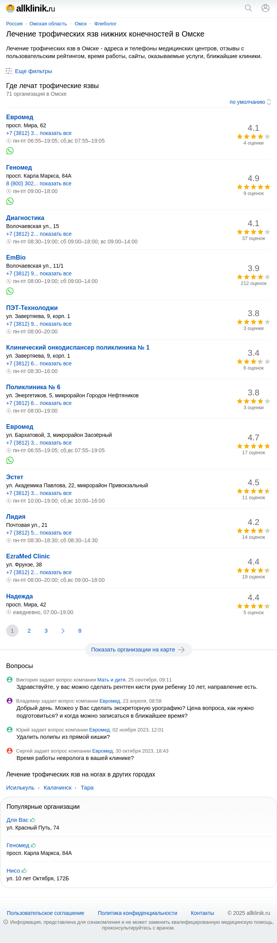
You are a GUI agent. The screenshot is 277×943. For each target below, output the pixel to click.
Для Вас (17, 819)
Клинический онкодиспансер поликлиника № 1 (77, 347)
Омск (80, 24)
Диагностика (25, 218)
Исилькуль (20, 787)
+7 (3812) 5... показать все (39, 533)
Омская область (48, 24)
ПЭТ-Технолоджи (32, 308)
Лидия (15, 516)
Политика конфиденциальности (137, 913)
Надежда (19, 596)
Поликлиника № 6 (33, 387)
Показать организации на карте (138, 649)
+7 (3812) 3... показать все (39, 133)
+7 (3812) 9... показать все (39, 273)
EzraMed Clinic (28, 556)
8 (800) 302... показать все (38, 183)
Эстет (14, 477)
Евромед (19, 117)
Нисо (13, 870)
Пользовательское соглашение (46, 913)
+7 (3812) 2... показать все (39, 234)
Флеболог (105, 24)
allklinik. (30, 8)
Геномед (19, 167)
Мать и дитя (112, 680)
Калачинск (57, 787)
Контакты (202, 913)
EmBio (16, 257)
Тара (87, 787)
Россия (14, 24)
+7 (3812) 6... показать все (39, 363)
